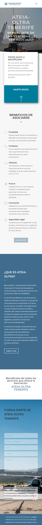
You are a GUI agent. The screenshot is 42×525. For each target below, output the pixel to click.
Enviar (32, 481)
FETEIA (16, 174)
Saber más (21, 240)
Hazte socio (21, 89)
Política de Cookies (32, 522)
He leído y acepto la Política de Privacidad (21, 476)
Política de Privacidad (21, 522)
